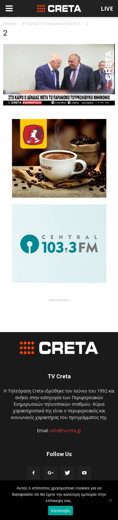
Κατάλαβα (60, 510)
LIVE (107, 8)
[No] (110, 500)
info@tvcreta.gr (65, 430)
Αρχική (9, 23)
